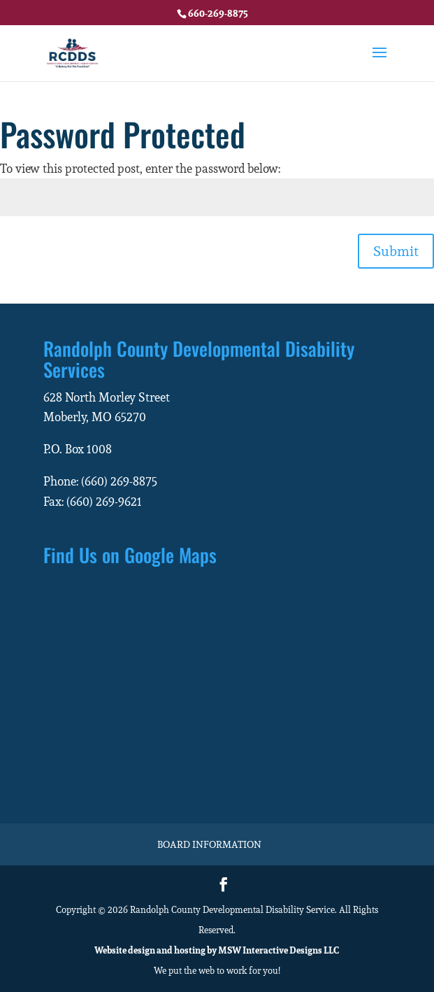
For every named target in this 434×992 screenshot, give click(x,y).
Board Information (209, 844)
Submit (396, 251)
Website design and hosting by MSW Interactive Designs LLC (216, 950)
